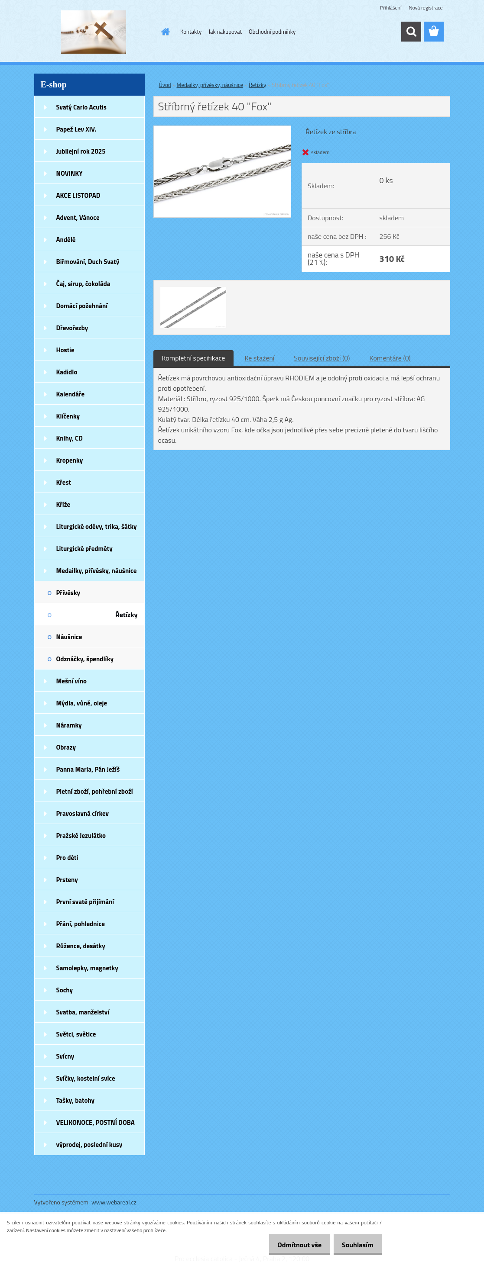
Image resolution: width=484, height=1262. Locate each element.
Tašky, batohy (75, 1100)
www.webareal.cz (113, 1202)
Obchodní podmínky (272, 31)
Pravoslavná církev (82, 813)
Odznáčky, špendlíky (85, 659)
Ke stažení (259, 358)
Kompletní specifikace (193, 358)
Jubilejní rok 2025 (81, 151)
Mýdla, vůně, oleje (81, 703)
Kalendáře (70, 394)
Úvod (165, 84)
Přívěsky (68, 593)
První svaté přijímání (85, 902)
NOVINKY (69, 173)
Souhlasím (355, 1244)
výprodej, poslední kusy (89, 1144)
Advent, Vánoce (78, 217)
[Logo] (93, 32)
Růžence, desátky (80, 946)
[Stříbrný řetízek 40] (222, 129)
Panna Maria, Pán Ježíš (88, 769)
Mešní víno (71, 681)
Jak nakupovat (225, 31)
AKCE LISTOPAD (78, 195)
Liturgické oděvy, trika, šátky (96, 526)
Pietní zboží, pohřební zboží (94, 791)
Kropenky (69, 460)
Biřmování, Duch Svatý (88, 262)
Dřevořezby (72, 328)
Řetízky (126, 614)
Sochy (64, 990)
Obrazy (66, 747)
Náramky (69, 725)
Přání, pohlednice (80, 924)
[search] (411, 32)
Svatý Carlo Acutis (81, 107)
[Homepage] (164, 32)
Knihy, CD (69, 438)
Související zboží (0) (322, 358)
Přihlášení (390, 7)
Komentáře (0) (390, 358)
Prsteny (67, 880)
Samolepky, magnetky (87, 968)
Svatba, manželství (83, 1012)
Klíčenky (68, 416)
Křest (63, 482)
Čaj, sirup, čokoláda (83, 284)
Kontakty (190, 31)
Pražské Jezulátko (81, 835)
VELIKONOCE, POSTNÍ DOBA (95, 1122)
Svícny (65, 1056)
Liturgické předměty (84, 549)
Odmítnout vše (292, 1244)
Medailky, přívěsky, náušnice (96, 571)
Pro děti (67, 858)
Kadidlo (67, 372)
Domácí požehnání (82, 306)
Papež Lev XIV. (76, 129)
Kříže (63, 504)
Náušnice (69, 637)
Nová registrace (425, 7)
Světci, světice (76, 1034)
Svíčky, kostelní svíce (85, 1078)
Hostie (65, 350)
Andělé (66, 240)
